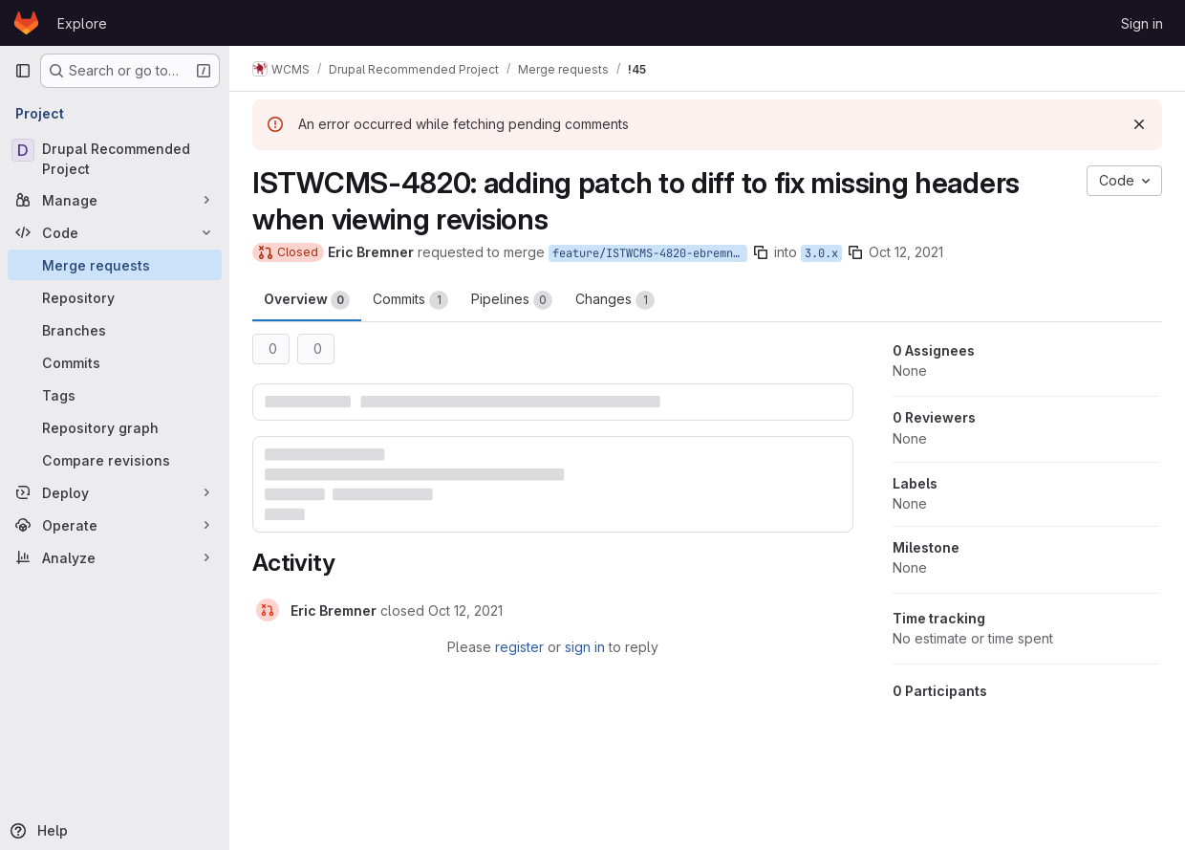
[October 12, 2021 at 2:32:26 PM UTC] (465, 610)
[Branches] (115, 330)
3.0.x (821, 253)
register (519, 647)
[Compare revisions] (115, 460)
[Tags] (115, 395)
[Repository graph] (115, 427)
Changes (615, 300)
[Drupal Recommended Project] (115, 159)
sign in (585, 647)
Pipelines (511, 300)
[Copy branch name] (760, 252)
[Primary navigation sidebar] (23, 70)
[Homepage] (26, 23)
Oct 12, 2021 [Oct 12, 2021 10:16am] (906, 252)
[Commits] (115, 362)
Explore (82, 23)
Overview (307, 300)
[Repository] (115, 297)
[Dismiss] (1139, 124)
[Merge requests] (115, 265)
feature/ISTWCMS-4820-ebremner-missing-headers (649, 253)
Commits (410, 300)
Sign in (1142, 23)
